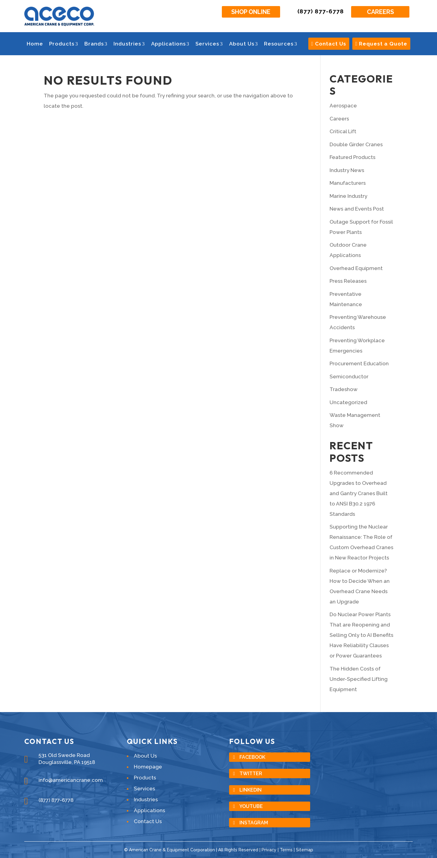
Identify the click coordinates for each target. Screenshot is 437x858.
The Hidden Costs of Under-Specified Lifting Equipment (359, 679)
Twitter (250, 773)
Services (209, 44)
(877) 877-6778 (320, 11)
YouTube (251, 806)
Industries (129, 44)
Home (35, 44)
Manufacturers (348, 183)
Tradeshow (343, 389)
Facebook (252, 757)
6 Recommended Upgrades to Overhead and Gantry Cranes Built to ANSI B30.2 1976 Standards (359, 493)
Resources (280, 44)
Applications (170, 44)
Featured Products (352, 157)
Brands (96, 44)
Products (63, 44)
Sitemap (304, 849)
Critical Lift (343, 131)
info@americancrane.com (71, 780)
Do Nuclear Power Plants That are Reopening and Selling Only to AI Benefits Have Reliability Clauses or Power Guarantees (361, 635)
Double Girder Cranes (356, 144)
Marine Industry (348, 196)
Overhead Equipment (356, 268)
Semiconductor (349, 376)
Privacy (269, 849)
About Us (243, 44)
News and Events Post (357, 209)
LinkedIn (250, 790)
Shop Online (250, 11)
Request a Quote (381, 44)
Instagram (253, 823)
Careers (380, 11)
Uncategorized (348, 402)
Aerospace (343, 106)
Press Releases (348, 281)
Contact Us (328, 44)
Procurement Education (359, 363)
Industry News (347, 170)
